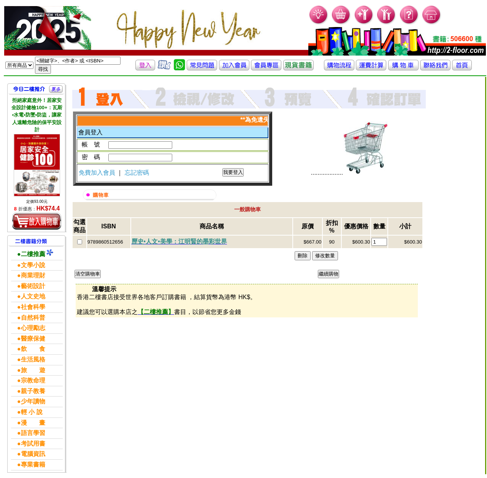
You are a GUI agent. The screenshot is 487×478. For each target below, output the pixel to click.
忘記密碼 (137, 172)
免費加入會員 (98, 172)
